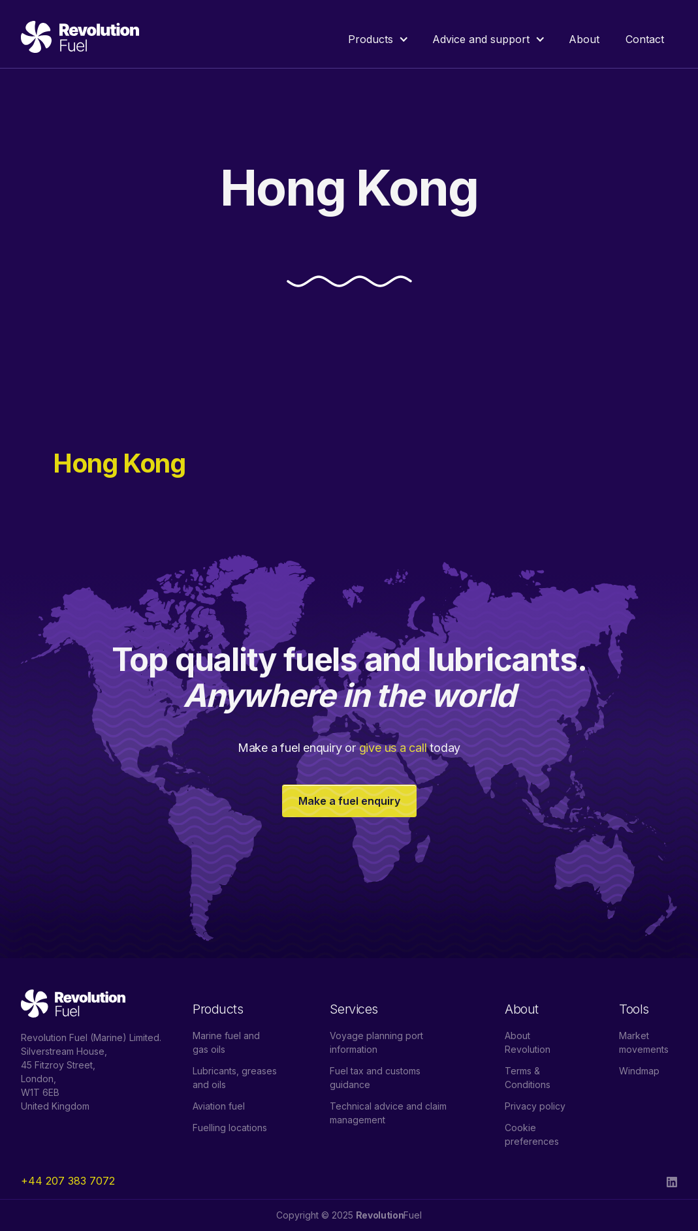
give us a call (393, 748)
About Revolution (527, 1042)
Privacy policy (535, 1106)
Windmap (639, 1070)
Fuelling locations (230, 1127)
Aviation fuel (219, 1106)
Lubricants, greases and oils (235, 1077)
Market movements (644, 1042)
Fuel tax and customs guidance (375, 1077)
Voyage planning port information (376, 1042)
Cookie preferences (532, 1134)
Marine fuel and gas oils (226, 1042)
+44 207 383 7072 (68, 1180)
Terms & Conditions (527, 1077)
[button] (377, 39)
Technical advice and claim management (388, 1112)
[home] (80, 39)
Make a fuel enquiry (349, 800)
